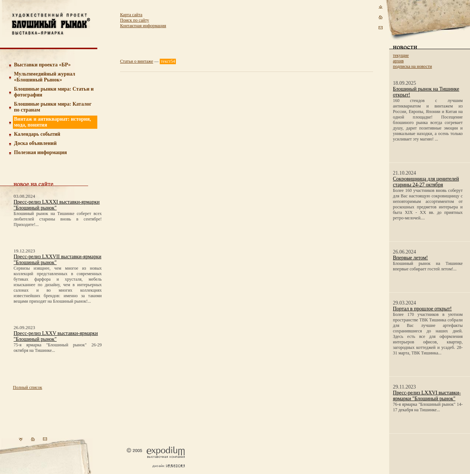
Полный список (27, 387)
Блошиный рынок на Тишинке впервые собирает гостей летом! (428, 266)
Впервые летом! (410, 257)
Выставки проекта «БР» (42, 65)
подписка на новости (412, 66)
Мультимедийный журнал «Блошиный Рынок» (44, 77)
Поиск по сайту (134, 20)
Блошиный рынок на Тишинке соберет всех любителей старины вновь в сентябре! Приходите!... (58, 219)
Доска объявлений (35, 143)
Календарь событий (37, 134)
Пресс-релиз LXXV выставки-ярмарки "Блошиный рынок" (56, 336)
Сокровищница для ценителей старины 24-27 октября (426, 181)
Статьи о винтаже (136, 61)
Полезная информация (40, 152)
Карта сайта (131, 14)
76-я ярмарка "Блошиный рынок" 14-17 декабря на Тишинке (428, 407)
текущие (401, 55)
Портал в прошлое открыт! (422, 308)
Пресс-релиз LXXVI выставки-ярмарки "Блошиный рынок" (427, 395)
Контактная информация (143, 25)
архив (398, 60)
